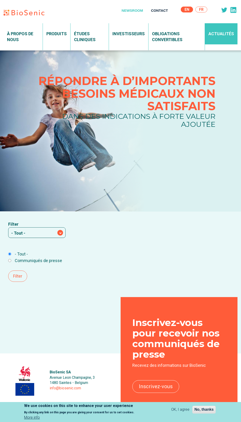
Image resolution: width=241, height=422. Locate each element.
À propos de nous (20, 36)
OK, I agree (180, 409)
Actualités (221, 33)
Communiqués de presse (35, 260)
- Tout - (18, 254)
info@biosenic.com (65, 388)
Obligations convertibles (167, 36)
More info (32, 418)
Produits (56, 33)
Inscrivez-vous (156, 386)
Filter (13, 224)
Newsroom (132, 10)
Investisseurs (128, 33)
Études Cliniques (85, 36)
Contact (159, 10)
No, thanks (204, 410)
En (187, 9)
